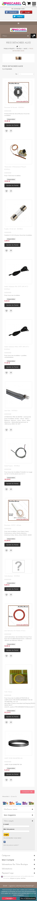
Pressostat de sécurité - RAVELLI (14, 107)
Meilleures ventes (10, 809)
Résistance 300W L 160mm (12, 525)
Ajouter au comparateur (11, 131)
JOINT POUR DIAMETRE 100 (13, 758)
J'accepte (9, 898)
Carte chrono (8, 692)
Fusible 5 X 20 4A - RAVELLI (13, 229)
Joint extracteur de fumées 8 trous (14, 630)
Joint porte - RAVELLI (10, 410)
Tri (16, 74)
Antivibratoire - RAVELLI (12, 576)
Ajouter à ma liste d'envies (6, 131)
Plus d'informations (28, 898)
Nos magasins (10, 815)
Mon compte (8, 860)
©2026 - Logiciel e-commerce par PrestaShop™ (18, 886)
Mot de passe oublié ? (11, 845)
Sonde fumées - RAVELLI (12, 466)
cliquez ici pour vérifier (18, 878)
